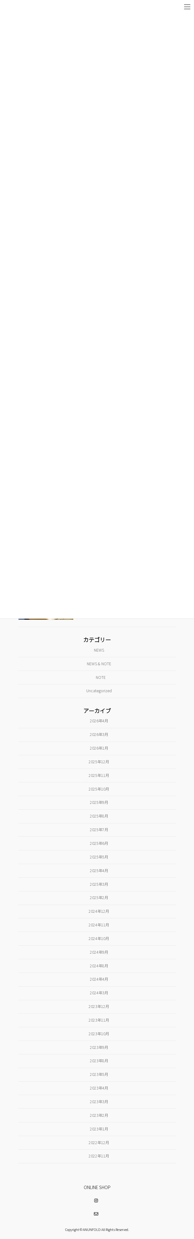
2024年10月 (99, 938)
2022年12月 (99, 1142)
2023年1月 (99, 1129)
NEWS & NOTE (99, 663)
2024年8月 (99, 966)
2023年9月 (99, 1047)
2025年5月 (99, 857)
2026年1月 (99, 748)
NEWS (99, 650)
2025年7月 (99, 829)
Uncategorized (99, 690)
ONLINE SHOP (97, 1187)
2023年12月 (99, 1006)
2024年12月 (99, 911)
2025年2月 (99, 897)
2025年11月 (99, 775)
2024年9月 (99, 952)
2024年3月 (99, 993)
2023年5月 (99, 1074)
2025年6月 (99, 843)
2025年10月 (99, 789)
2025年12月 (99, 761)
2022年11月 (99, 1156)
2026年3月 (99, 734)
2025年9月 (99, 802)
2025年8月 (99, 816)
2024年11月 (99, 925)
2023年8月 (99, 1061)
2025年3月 (99, 884)
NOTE (101, 677)
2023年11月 (99, 1020)
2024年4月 (99, 979)
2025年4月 (99, 870)
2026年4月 (99, 721)
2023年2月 (99, 1115)
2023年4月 (99, 1088)
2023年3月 (99, 1101)
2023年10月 (99, 1033)
